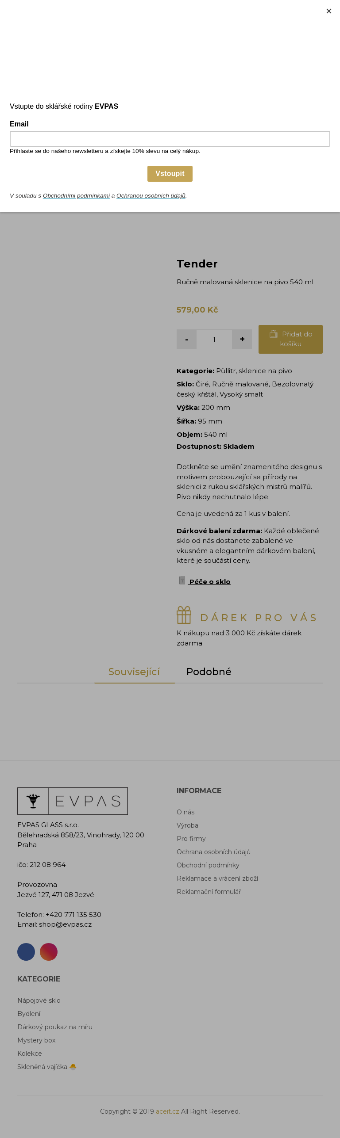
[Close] (329, 11)
